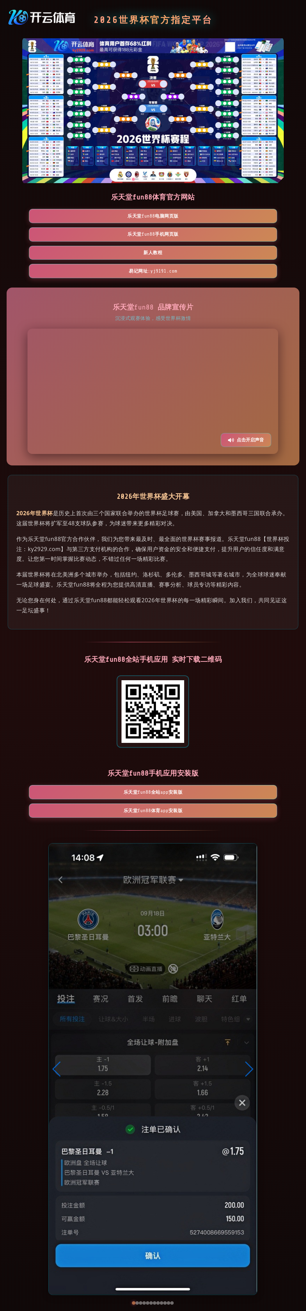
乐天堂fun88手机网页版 (153, 217)
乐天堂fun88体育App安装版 (193, 762)
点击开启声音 (246, 406)
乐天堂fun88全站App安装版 (113, 762)
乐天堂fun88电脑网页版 (72, 217)
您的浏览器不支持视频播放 (153, 357)
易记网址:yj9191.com (153, 237)
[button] (57, 1025)
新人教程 (233, 217)
